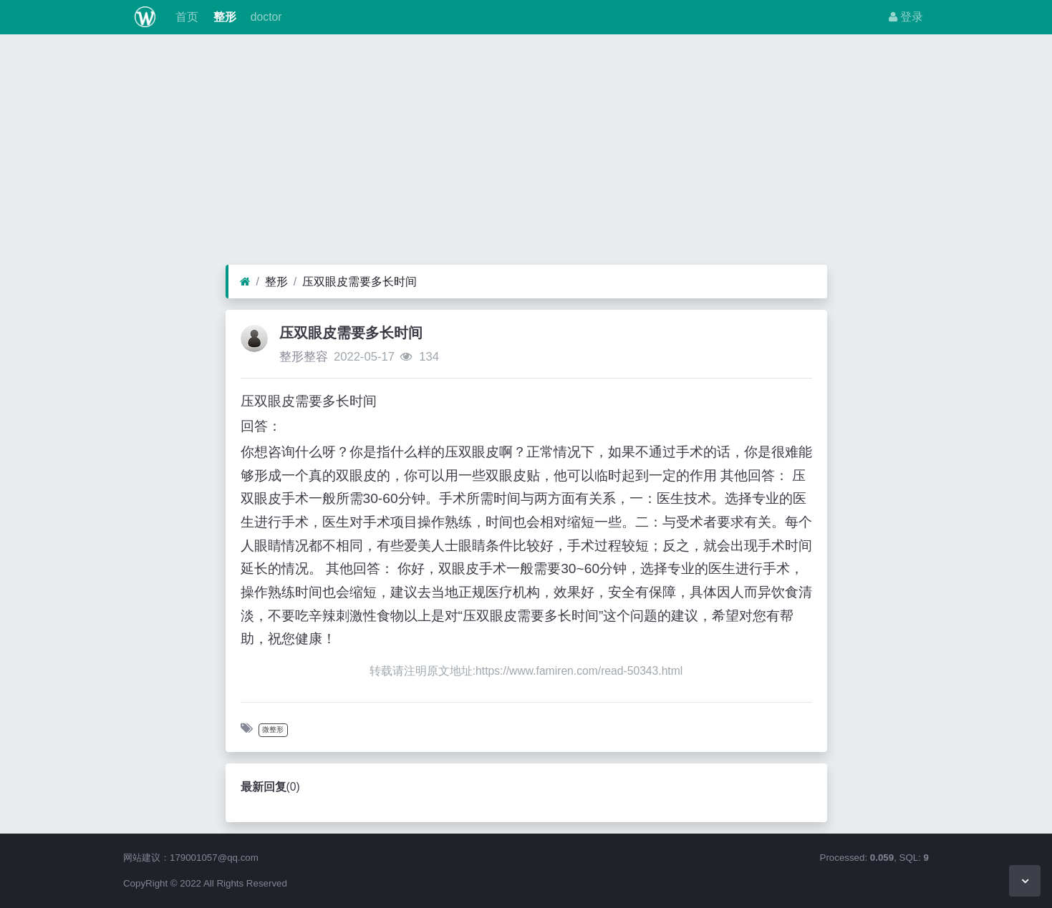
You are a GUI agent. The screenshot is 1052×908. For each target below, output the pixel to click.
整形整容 (303, 356)
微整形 (273, 729)
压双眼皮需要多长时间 (359, 281)
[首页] (245, 282)
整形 (223, 17)
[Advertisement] (526, 153)
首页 (185, 17)
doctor (265, 17)
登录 (906, 17)
